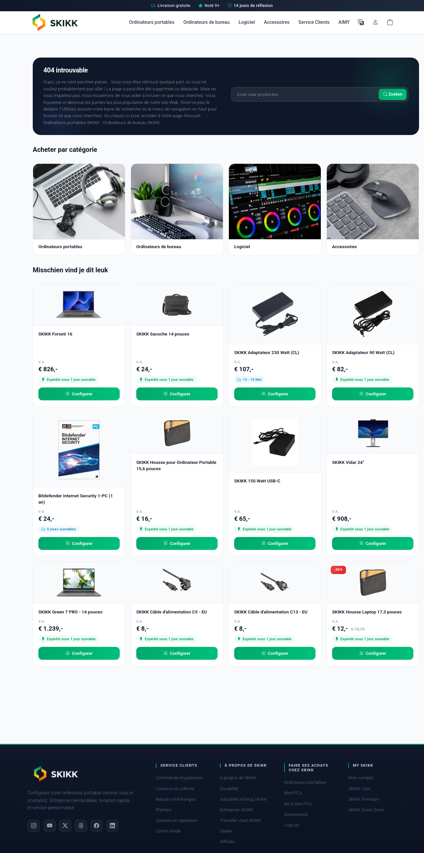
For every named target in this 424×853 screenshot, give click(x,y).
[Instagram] (33, 826)
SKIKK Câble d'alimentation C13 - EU (271, 611)
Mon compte (360, 777)
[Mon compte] (375, 22)
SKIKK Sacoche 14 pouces (162, 334)
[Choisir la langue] (360, 22)
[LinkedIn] (112, 826)
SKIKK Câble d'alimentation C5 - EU (171, 611)
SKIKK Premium (363, 799)
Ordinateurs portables (151, 22)
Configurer (79, 394)
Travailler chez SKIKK (240, 820)
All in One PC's (298, 803)
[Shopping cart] (390, 22)
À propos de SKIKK (238, 777)
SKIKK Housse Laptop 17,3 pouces (367, 611)
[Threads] (81, 826)
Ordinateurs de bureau (206, 22)
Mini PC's (293, 792)
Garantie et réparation (177, 820)
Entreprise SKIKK (236, 809)
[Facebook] (96, 826)
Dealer (226, 831)
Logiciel (246, 22)
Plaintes (163, 809)
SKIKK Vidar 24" (348, 462)
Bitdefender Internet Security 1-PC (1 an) (75, 499)
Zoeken (393, 94)
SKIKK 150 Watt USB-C (257, 480)
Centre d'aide (168, 831)
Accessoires (276, 22)
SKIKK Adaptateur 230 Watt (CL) (266, 352)
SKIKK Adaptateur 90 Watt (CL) (363, 352)
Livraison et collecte (175, 788)
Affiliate (227, 841)
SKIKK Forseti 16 (55, 334)
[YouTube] (49, 826)
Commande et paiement (179, 777)
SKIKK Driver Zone (366, 809)
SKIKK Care (359, 788)
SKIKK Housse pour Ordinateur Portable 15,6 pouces (176, 465)
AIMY (344, 22)
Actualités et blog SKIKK (243, 799)
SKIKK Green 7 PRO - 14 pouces (70, 611)
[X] (65, 826)
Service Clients (313, 22)
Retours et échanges (176, 799)
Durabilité (229, 788)
